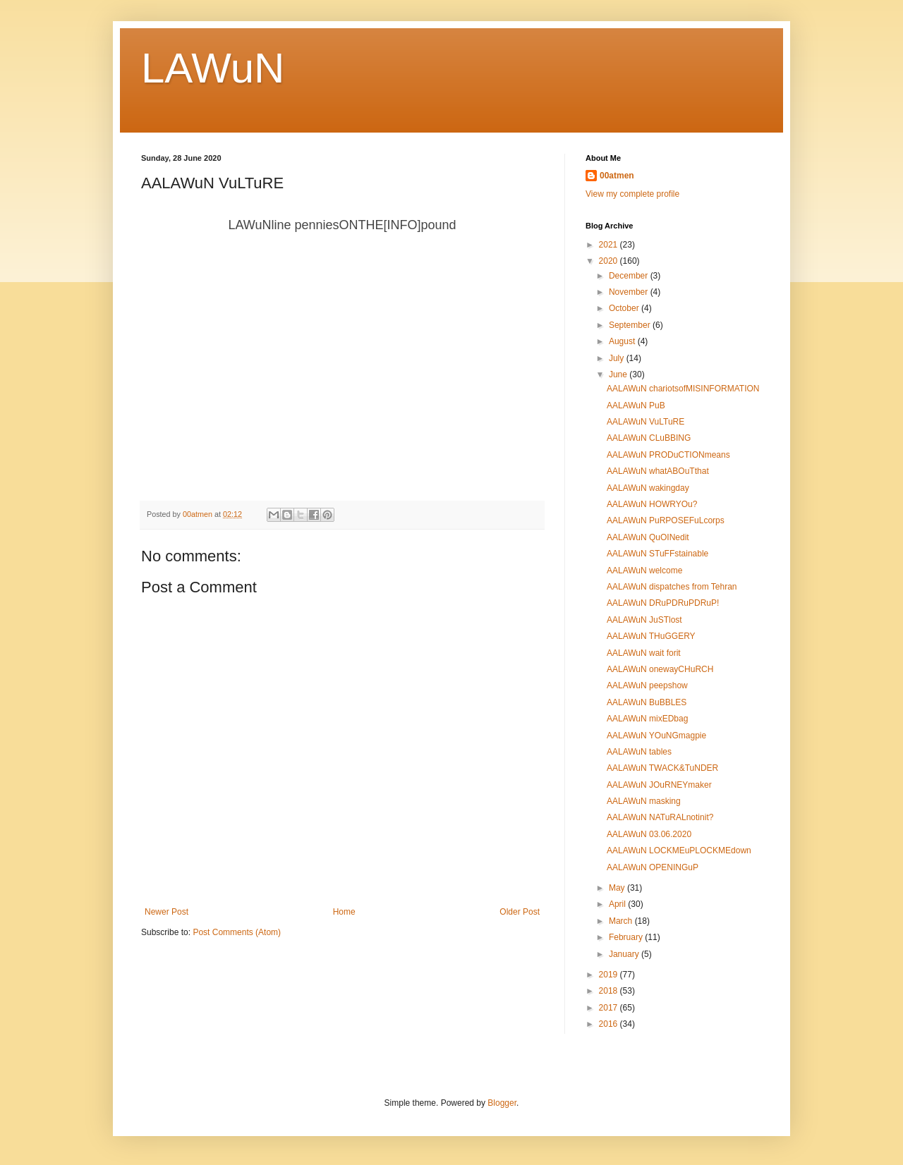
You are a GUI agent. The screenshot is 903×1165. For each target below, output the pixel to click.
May (618, 888)
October (625, 308)
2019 (609, 975)
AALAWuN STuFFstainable (657, 554)
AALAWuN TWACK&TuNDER (662, 768)
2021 (609, 245)
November (629, 292)
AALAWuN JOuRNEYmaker (659, 785)
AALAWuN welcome (644, 570)
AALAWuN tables (639, 752)
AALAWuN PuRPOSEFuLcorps (666, 520)
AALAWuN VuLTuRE (645, 422)
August (623, 341)
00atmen (617, 176)
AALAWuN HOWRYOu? (652, 504)
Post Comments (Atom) (237, 932)
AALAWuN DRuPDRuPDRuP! (663, 603)
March (622, 921)
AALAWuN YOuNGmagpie (656, 735)
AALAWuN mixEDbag (647, 719)
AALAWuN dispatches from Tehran (672, 587)
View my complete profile (632, 194)
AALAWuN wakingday (648, 488)
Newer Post (166, 912)
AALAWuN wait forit (644, 653)
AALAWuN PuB (636, 405)
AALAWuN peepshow (647, 685)
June (619, 374)
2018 (609, 991)
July (617, 358)
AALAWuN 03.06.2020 (649, 834)
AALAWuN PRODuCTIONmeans (668, 455)
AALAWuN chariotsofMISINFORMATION (683, 389)
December (629, 276)
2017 (609, 1008)
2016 (609, 1024)
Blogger (501, 1103)
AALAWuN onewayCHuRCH (660, 669)
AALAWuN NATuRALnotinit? (660, 817)
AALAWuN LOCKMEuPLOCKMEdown (679, 850)
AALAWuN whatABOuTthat (658, 471)
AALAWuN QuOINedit (648, 537)
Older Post (519, 912)
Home (344, 912)
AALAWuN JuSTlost (644, 620)
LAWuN (212, 68)
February (627, 937)
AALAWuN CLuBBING (649, 438)
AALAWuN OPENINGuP (652, 867)
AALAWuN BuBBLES (646, 702)
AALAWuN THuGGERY (651, 636)
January (625, 954)
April (618, 904)
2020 (609, 261)
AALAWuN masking (644, 801)
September (631, 325)
